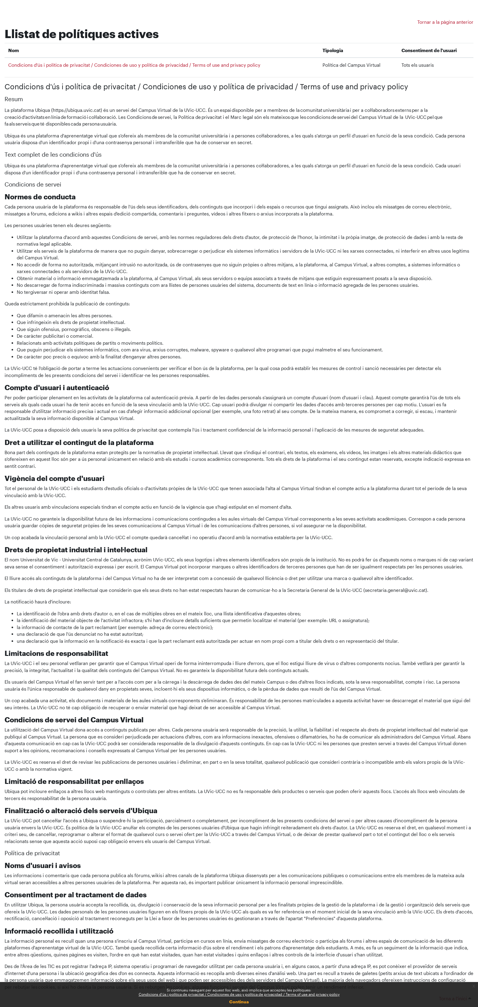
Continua (239, 1001)
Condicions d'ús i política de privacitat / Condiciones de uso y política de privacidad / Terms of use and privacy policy (239, 994)
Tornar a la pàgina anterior (445, 22)
